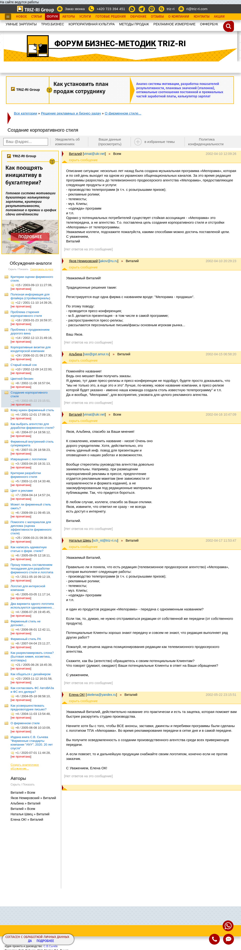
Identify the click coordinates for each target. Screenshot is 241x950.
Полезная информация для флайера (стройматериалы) (30, 296)
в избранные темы (160, 142)
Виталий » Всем (23, 792)
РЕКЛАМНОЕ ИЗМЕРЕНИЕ (174, 24)
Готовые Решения (111, 16)
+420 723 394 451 (110, 9)
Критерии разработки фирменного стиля (26, 475)
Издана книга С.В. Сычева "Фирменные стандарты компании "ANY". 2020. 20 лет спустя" (32, 742)
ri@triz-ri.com (196, 9)
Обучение (138, 16)
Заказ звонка (75, 9)
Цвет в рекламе (22, 490)
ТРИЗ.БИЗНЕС (52, 24)
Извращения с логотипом (28, 459)
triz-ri (170, 9)
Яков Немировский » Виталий (33, 798)
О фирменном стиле (25, 723)
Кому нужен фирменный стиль (32, 410)
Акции (219, 16)
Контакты (201, 16)
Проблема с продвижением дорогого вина (30, 331)
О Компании (178, 16)
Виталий (75, 154)
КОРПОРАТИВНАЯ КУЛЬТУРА (91, 24)
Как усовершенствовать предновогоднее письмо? (28, 707)
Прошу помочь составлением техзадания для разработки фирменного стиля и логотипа (32, 568)
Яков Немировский (83, 261)
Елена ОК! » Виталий (27, 819)
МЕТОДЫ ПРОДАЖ (134, 24)
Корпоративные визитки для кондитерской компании (31, 349)
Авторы (68, 16)
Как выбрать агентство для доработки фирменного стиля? (32, 425)
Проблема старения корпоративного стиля (26, 314)
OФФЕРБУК (209, 24)
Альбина (75, 354)
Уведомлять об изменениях (67, 141)
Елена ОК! (77, 695)
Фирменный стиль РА (26, 639)
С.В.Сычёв (51, 946)
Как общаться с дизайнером (31, 674)
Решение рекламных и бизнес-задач (71, 113)
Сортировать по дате (41, 269)
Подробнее (45, 941)
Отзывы (157, 16)
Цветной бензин (22, 378)
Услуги (85, 16)
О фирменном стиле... (123, 113)
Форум (52, 16)
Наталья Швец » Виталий (30, 814)
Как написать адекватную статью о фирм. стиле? (29, 549)
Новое (21, 16)
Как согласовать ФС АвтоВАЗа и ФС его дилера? (32, 689)
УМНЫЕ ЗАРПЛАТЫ (21, 24)
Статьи (36, 16)
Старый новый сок (24, 365)
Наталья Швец (80, 540)
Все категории (25, 113)
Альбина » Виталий (25, 803)
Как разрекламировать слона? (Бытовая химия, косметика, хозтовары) (32, 656)
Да (30, 941)
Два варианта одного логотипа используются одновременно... (32, 605)
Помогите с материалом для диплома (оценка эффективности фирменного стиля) (31, 527)
